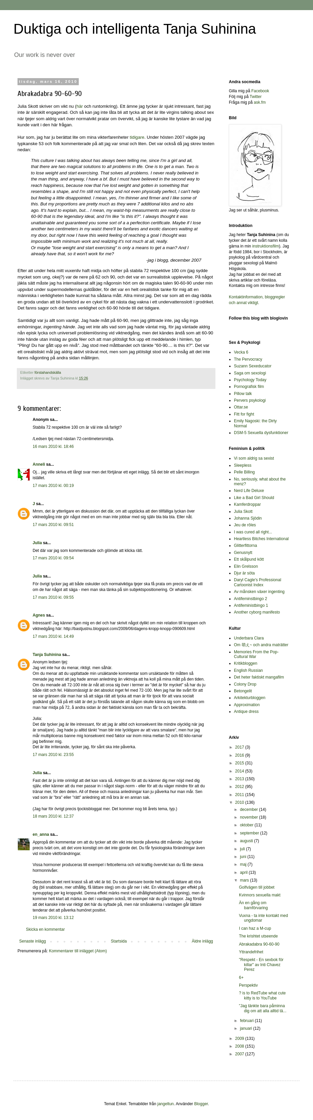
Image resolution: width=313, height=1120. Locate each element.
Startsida (119, 941)
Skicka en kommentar (45, 929)
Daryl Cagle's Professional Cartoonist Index (257, 582)
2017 (240, 747)
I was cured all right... (253, 532)
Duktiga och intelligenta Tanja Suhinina (134, 29)
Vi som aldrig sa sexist (254, 458)
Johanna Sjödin (248, 518)
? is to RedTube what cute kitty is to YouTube (262, 995)
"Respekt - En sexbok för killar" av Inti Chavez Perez (261, 964)
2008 (240, 1046)
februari (247, 1020)
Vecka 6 (241, 352)
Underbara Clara (249, 638)
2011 (240, 794)
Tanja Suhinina (47, 654)
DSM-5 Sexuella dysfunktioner (261, 432)
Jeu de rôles (245, 525)
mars (245, 880)
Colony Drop (245, 684)
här (79, 106)
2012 (240, 786)
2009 (240, 1038)
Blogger (201, 1103)
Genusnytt (243, 552)
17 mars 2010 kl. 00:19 (53, 485)
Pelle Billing (244, 472)
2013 (240, 779)
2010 (240, 802)
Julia (37, 542)
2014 (240, 771)
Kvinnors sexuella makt (259, 895)
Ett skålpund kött (249, 559)
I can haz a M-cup (255, 928)
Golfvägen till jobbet (256, 887)
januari (246, 1028)
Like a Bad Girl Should (254, 497)
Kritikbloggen (245, 663)
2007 (240, 1054)
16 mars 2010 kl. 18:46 (53, 446)
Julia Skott (243, 511)
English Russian (248, 670)
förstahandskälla (48, 372)
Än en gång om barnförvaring (253, 905)
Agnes (39, 615)
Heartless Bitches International (261, 538)
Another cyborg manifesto (257, 612)
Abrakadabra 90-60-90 (259, 944)
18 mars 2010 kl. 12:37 (53, 816)
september (250, 833)
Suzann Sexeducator (252, 366)
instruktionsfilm (265, 246)
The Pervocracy (248, 359)
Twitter (256, 96)
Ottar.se (241, 407)
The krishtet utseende (258, 936)
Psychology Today (250, 379)
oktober (247, 825)
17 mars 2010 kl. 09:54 (53, 558)
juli (243, 849)
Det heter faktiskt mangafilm (259, 677)
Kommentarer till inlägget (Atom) (78, 951)
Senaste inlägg (32, 941)
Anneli (39, 464)
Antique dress (246, 711)
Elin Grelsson (246, 566)
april (244, 872)
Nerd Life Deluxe (249, 490)
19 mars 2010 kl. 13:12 (53, 917)
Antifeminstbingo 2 (250, 598)
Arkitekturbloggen (249, 697)
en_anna (41, 834)
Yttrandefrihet (251, 952)
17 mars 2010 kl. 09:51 (53, 524)
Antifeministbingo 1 (251, 605)
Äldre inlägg (202, 941)
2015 (240, 763)
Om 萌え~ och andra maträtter (261, 645)
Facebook (260, 91)
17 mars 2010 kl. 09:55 (53, 597)
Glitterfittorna (245, 545)
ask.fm (260, 102)
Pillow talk (243, 393)
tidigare (137, 137)
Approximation (247, 704)
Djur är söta (244, 573)
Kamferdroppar (247, 504)
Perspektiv (248, 985)
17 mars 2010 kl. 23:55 (53, 754)
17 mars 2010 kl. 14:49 (53, 636)
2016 (240, 755)
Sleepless (242, 465)
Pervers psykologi (250, 400)
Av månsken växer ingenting (259, 591)
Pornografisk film (249, 386)
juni (243, 856)
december (249, 809)
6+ (241, 977)
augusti (247, 840)
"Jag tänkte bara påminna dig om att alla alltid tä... (262, 1008)
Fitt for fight (244, 414)
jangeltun (166, 1103)
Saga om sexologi (250, 373)
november (249, 817)
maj (244, 864)
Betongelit (243, 691)
